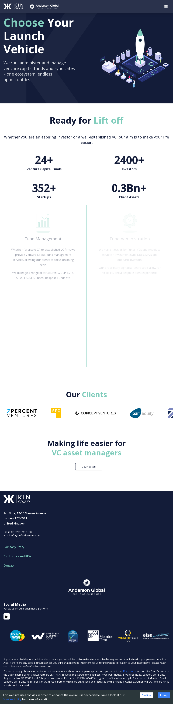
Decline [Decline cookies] (146, 695)
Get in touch (89, 466)
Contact (9, 565)
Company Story (14, 547)
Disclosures (130, 671)
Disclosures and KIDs (17, 556)
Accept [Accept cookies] (164, 695)
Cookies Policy (12, 699)
